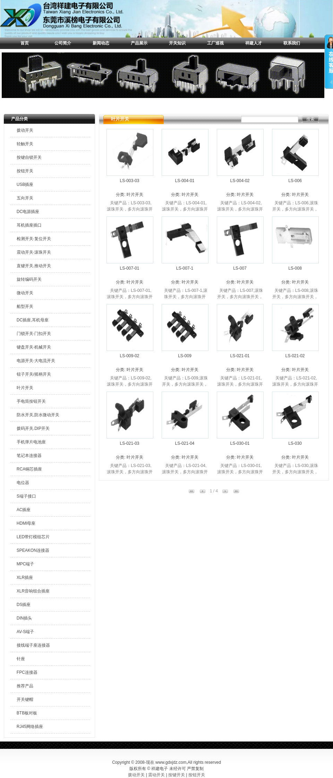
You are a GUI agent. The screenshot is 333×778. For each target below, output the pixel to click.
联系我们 (291, 43)
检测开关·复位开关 (34, 238)
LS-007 (240, 268)
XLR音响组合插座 (33, 591)
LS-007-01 (129, 268)
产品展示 (139, 43)
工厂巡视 (215, 43)
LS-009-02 (129, 355)
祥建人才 (253, 43)
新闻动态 (101, 43)
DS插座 (24, 604)
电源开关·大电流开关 (36, 360)
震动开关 (156, 774)
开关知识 (177, 43)
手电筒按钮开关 (31, 401)
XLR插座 (25, 577)
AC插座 (24, 509)
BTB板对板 (27, 713)
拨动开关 (25, 130)
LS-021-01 (239, 355)
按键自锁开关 (29, 157)
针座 (21, 658)
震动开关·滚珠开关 (34, 252)
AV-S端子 (25, 631)
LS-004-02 (239, 180)
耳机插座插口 (29, 225)
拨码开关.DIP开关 (33, 428)
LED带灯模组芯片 (33, 536)
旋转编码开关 (29, 279)
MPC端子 (25, 564)
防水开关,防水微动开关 (38, 414)
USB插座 (25, 184)
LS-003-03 (129, 180)
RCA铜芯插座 (29, 469)
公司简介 (62, 43)
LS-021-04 (184, 443)
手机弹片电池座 (31, 442)
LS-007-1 (184, 268)
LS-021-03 (129, 443)
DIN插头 (24, 618)
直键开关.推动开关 (34, 265)
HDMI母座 (26, 523)
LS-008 (295, 268)
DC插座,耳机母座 (33, 320)
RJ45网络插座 (30, 726)
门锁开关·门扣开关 (34, 333)
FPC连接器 (27, 672)
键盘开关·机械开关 (34, 347)
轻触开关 (25, 143)
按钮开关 (25, 171)
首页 (24, 43)
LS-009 (184, 355)
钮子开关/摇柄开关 (34, 374)
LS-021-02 (295, 355)
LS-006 (295, 180)
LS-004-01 (184, 180)
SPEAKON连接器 (33, 550)
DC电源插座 (28, 211)
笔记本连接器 (29, 455)
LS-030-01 (239, 443)
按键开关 (176, 774)
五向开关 (25, 198)
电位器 (23, 482)
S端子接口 (26, 496)
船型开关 (25, 306)
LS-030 (295, 443)
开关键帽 (25, 699)
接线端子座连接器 (33, 645)
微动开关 (25, 292)
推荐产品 (25, 685)
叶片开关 (25, 387)
